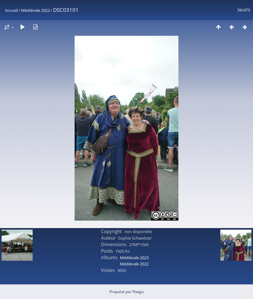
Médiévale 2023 (134, 257)
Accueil (11, 10)
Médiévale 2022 (35, 10)
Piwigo (138, 291)
